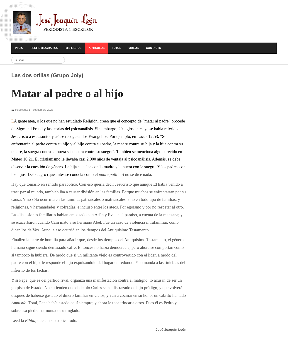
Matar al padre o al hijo (67, 93)
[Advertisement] (210, 136)
